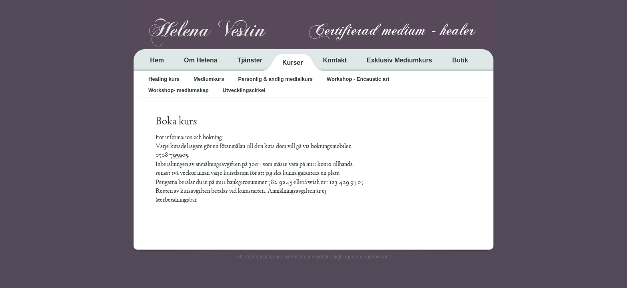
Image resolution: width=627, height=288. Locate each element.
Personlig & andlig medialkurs (275, 79)
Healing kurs (164, 79)
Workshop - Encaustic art (358, 79)
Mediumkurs (209, 79)
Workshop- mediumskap (178, 90)
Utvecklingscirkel (244, 90)
